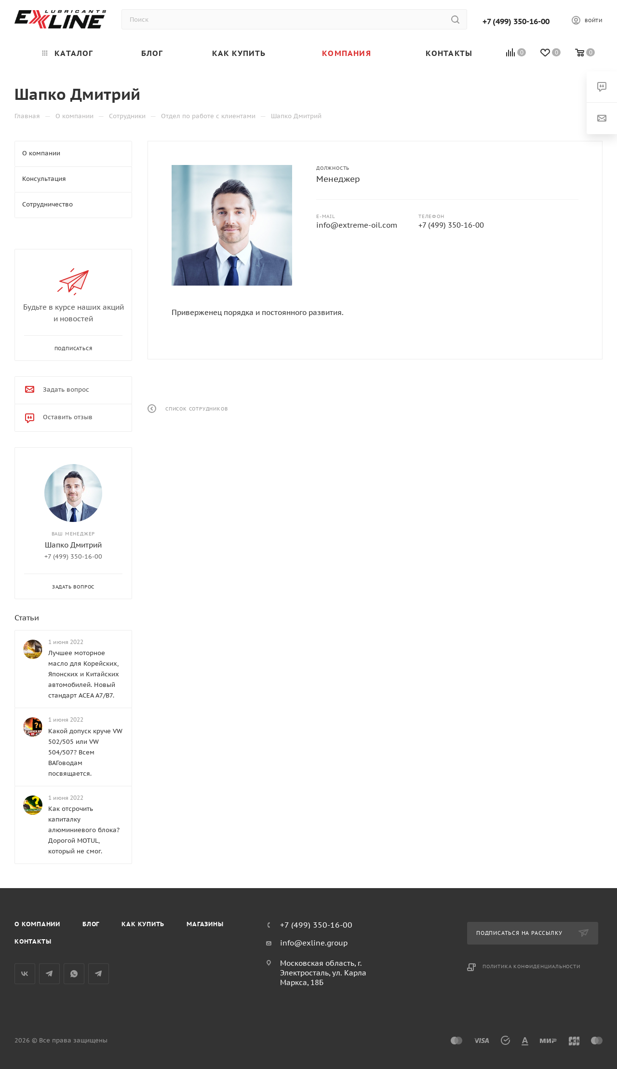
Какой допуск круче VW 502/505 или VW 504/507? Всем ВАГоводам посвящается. (85, 752)
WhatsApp (74, 973)
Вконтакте (24, 973)
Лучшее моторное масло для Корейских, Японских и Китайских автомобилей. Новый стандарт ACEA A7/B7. (83, 674)
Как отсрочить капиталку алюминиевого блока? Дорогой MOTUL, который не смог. (84, 830)
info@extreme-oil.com (356, 225)
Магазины (205, 924)
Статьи (26, 617)
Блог (90, 924)
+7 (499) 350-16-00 (516, 21)
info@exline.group (314, 942)
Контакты (32, 941)
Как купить (142, 924)
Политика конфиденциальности (531, 966)
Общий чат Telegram (98, 973)
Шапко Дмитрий (73, 544)
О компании (37, 924)
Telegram (49, 973)
